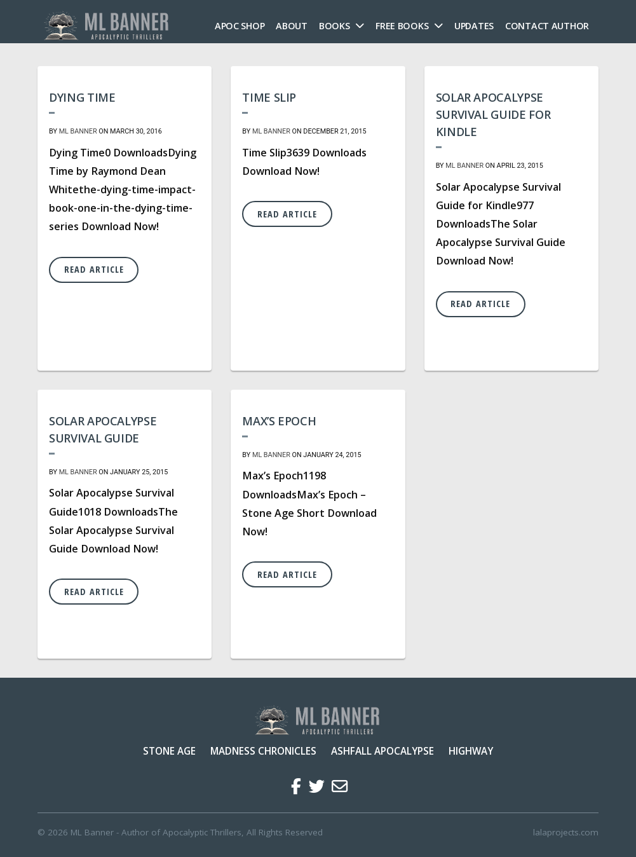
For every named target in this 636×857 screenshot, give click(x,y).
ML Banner (78, 131)
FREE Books (402, 26)
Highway (471, 750)
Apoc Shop (239, 26)
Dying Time (82, 97)
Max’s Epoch (279, 420)
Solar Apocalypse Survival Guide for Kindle (493, 114)
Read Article (94, 269)
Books (334, 26)
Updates (474, 26)
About (292, 26)
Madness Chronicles (263, 750)
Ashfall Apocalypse (382, 750)
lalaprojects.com (566, 832)
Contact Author (547, 26)
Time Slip (269, 97)
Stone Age (169, 750)
